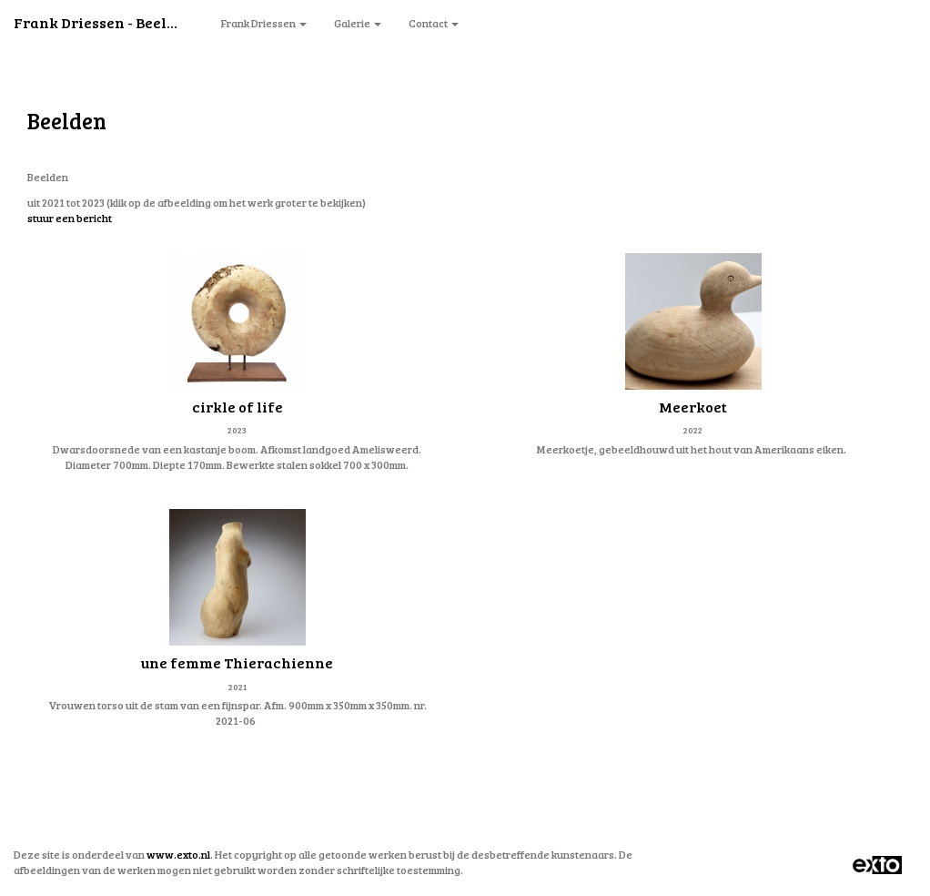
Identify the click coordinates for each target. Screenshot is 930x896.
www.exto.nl (178, 854)
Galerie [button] (357, 22)
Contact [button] (434, 22)
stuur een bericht (69, 217)
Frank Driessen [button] (264, 22)
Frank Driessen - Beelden (104, 22)
